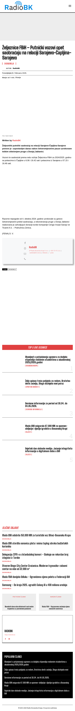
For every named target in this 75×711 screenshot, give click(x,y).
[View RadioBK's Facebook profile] (25, 243)
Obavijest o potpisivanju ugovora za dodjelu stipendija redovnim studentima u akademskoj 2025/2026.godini (47, 359)
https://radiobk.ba (10, 635)
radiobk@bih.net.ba (35, 253)
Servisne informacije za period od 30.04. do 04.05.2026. (46, 405)
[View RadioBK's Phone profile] (25, 259)
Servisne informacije (34, 409)
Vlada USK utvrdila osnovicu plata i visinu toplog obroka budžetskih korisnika (35, 545)
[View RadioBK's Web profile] (25, 248)
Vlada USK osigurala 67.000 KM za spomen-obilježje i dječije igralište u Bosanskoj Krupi (46, 427)
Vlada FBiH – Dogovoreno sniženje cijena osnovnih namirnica (56, 607)
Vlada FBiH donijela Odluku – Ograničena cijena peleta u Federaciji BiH (36, 576)
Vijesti (28, 432)
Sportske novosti (32, 387)
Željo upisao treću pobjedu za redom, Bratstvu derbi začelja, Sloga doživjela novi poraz (47, 382)
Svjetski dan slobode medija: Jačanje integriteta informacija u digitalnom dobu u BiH (48, 450)
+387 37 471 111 (55, 251)
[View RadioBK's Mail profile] (25, 254)
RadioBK (16, 68)
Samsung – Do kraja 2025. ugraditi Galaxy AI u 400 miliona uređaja (34, 585)
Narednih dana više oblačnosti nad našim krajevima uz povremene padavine (19, 607)
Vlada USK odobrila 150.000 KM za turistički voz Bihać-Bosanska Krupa (36, 535)
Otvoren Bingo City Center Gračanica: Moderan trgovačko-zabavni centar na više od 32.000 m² (34, 567)
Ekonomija (6, 539)
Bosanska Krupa (31, 366)
